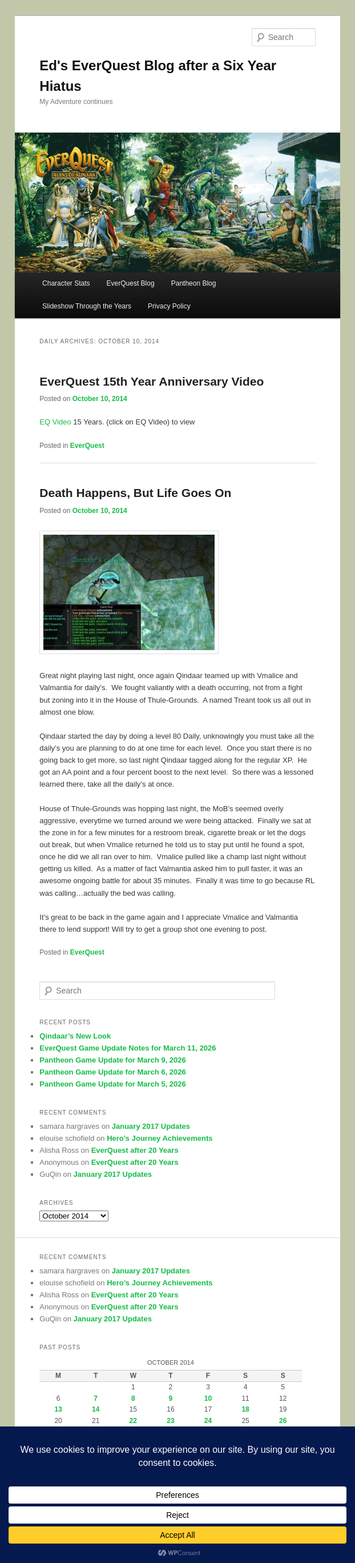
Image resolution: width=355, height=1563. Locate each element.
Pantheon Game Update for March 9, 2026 (112, 1060)
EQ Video (55, 422)
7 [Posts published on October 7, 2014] (96, 1398)
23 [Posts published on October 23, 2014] (170, 1421)
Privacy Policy (169, 306)
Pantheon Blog (193, 283)
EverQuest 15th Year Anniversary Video (151, 381)
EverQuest (87, 446)
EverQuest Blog (131, 283)
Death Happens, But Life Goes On (135, 492)
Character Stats (66, 283)
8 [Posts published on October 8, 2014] (133, 1398)
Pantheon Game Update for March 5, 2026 (112, 1084)
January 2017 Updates (151, 1126)
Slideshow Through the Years (86, 306)
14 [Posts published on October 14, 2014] (95, 1409)
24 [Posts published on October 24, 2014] (208, 1421)
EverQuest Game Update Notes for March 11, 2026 (127, 1048)
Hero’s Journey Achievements (159, 1138)
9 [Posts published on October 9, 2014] (171, 1398)
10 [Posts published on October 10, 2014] (208, 1398)
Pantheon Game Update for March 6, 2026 (112, 1072)
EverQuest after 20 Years (135, 1150)
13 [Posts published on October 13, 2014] (58, 1409)
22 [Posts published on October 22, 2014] (133, 1421)
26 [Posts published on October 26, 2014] (283, 1421)
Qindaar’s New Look (75, 1036)
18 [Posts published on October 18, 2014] (245, 1409)
